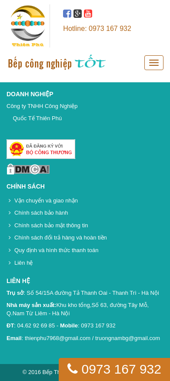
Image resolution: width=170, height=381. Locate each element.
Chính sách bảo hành (41, 212)
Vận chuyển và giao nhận (46, 200)
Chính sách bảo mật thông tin (51, 225)
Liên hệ (23, 263)
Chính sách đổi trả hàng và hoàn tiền (60, 237)
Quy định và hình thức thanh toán (56, 250)
